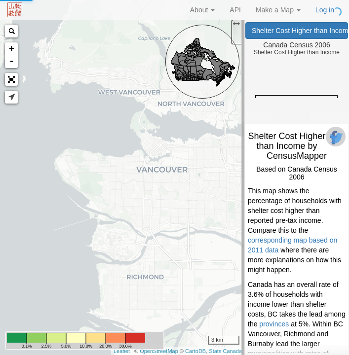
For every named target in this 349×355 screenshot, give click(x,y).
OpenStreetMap (159, 351)
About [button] (202, 10)
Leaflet (122, 351)
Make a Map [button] (278, 10)
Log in (324, 10)
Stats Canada (225, 351)
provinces (274, 324)
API (235, 10)
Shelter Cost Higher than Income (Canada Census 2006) (300, 31)
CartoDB (195, 351)
